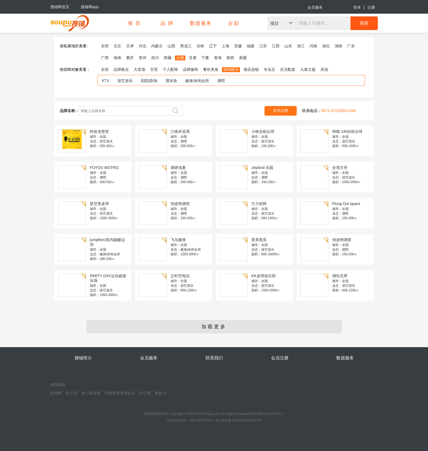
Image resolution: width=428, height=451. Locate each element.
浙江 (301, 46)
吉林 (200, 46)
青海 (218, 57)
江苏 (263, 46)
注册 (371, 7)
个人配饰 (170, 69)
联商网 (56, 393)
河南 (313, 46)
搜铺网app (90, 7)
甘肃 (193, 57)
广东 (351, 46)
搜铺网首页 (59, 7)
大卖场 (139, 69)
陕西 (230, 57)
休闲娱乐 (231, 69)
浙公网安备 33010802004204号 (238, 420)
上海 (225, 46)
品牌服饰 (190, 69)
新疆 (243, 57)
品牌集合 (121, 69)
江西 (276, 46)
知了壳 (71, 393)
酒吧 (221, 80)
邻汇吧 (145, 393)
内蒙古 (157, 46)
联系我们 (214, 358)
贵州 (142, 57)
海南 (117, 57)
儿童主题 (308, 69)
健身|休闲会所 (197, 80)
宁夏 (205, 57)
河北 (142, 46)
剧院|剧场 (149, 80)
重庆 (130, 57)
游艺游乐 (125, 80)
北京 (117, 46)
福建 (250, 46)
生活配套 (287, 69)
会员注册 (280, 358)
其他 (324, 69)
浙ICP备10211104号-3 (267, 414)
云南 (180, 57)
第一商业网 (90, 393)
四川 (155, 57)
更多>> (161, 393)
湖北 (326, 46)
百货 (154, 69)
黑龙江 (186, 46)
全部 (105, 46)
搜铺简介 (83, 358)
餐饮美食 (210, 69)
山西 (171, 46)
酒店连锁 (251, 69)
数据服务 (345, 358)
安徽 (238, 46)
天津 (130, 46)
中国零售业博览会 (120, 393)
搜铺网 (149, 414)
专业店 (269, 69)
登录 (357, 7)
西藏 (167, 57)
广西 (105, 57)
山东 (288, 46)
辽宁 (213, 46)
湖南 (338, 46)
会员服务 (315, 7)
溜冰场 (171, 80)
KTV (105, 80)
